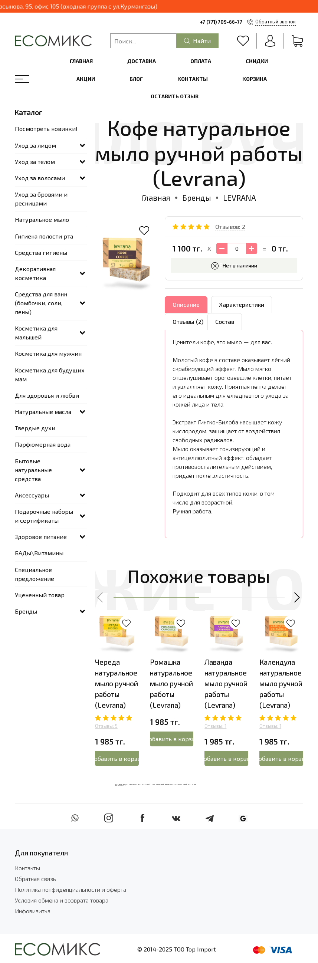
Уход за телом (35, 161)
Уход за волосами (40, 177)
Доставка (141, 61)
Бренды (196, 197)
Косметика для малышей (36, 333)
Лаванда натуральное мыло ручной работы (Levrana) (225, 683)
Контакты (192, 79)
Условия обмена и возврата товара (61, 900)
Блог (136, 79)
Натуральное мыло (42, 219)
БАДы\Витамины (39, 552)
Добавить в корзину (117, 758)
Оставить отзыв (175, 96)
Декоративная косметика (35, 273)
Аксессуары (32, 495)
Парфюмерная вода (43, 444)
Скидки (257, 61)
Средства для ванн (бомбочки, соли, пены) (41, 302)
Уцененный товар (40, 594)
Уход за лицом (35, 145)
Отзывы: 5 (106, 726)
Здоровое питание (41, 536)
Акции (85, 79)
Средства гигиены (41, 252)
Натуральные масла (43, 411)
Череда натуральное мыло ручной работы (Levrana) (116, 683)
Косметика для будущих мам (50, 374)
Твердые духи (35, 427)
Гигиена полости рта (44, 236)
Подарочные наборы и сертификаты (44, 516)
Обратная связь (35, 878)
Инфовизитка (32, 910)
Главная (81, 61)
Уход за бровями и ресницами (41, 199)
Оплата (200, 61)
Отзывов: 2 (230, 226)
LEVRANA (239, 197)
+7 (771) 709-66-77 (221, 22)
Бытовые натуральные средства (33, 469)
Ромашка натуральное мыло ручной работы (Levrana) (171, 683)
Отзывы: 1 (215, 726)
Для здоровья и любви (47, 395)
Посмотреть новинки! (46, 128)
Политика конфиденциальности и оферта (70, 889)
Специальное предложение (34, 574)
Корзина (254, 79)
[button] (100, 597)
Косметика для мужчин (48, 353)
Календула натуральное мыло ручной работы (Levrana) (280, 683)
